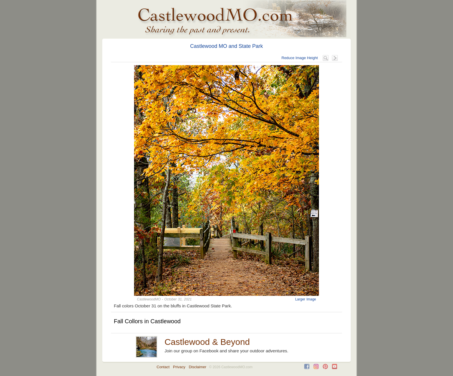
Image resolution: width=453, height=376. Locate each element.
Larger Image (305, 299)
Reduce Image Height (299, 58)
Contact (163, 367)
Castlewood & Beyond (207, 342)
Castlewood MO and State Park (226, 46)
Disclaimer (197, 367)
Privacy (179, 367)
